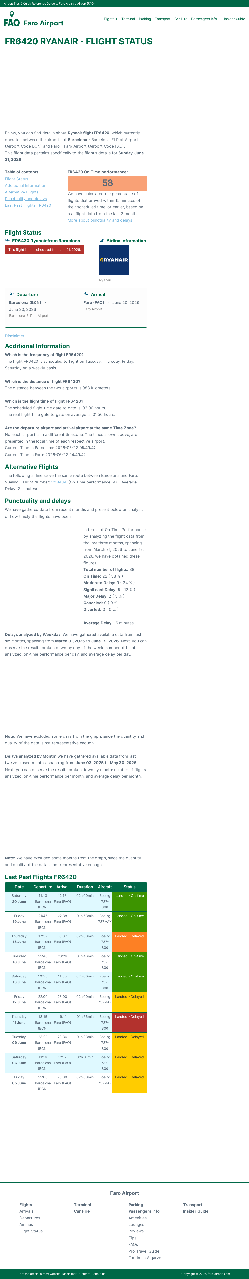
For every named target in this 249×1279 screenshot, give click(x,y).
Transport (162, 19)
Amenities (138, 1217)
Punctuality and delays (26, 198)
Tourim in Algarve (145, 1257)
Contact (84, 1274)
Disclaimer (69, 1274)
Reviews (136, 1231)
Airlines (26, 1224)
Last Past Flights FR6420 (28, 205)
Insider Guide (234, 19)
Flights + (111, 19)
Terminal (128, 19)
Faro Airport (44, 23)
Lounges (136, 1224)
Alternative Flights (21, 192)
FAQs (133, 1244)
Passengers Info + (205, 19)
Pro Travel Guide (144, 1251)
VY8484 (58, 482)
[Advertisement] (124, 90)
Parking (145, 19)
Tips (132, 1237)
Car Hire (180, 19)
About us (99, 1274)
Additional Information (25, 185)
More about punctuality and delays (100, 220)
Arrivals (26, 1211)
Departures (29, 1217)
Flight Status (16, 178)
